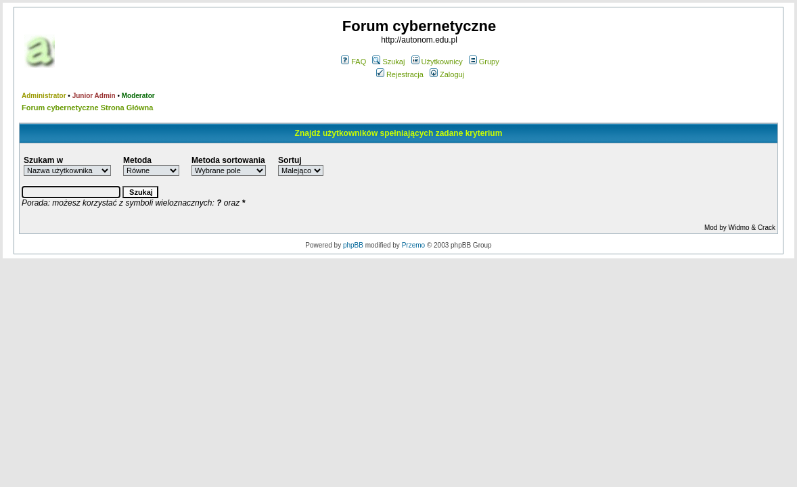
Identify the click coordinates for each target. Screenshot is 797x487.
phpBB (353, 245)
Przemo (413, 245)
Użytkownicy (437, 61)
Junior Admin (94, 95)
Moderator (138, 95)
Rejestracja (400, 74)
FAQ (353, 61)
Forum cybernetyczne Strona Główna (87, 107)
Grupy (484, 61)
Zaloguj (447, 74)
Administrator (44, 95)
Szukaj (388, 61)
